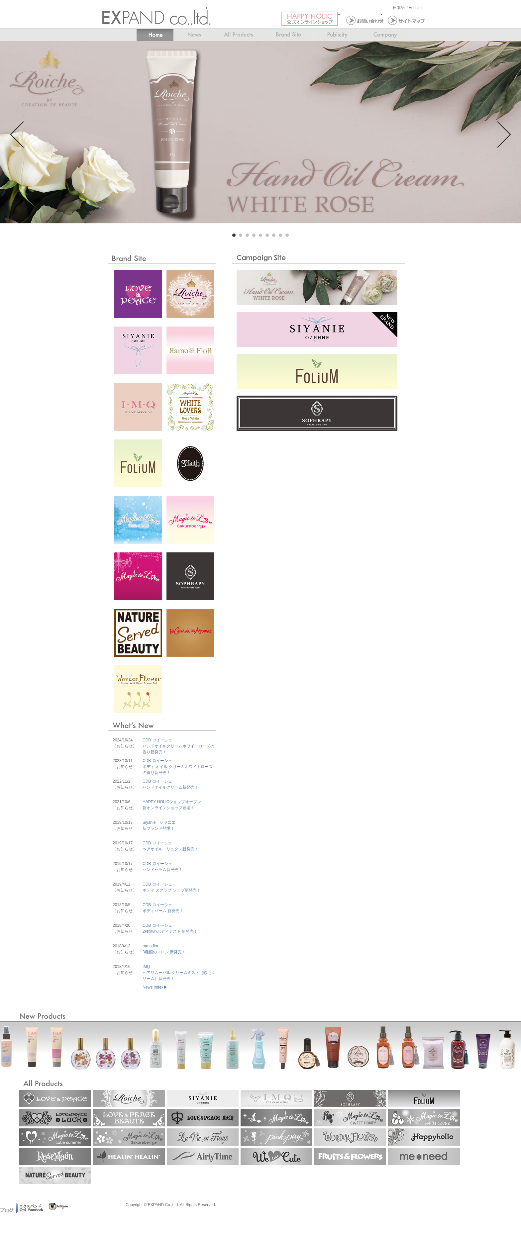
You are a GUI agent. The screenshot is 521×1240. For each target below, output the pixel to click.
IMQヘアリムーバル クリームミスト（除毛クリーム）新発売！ (179, 972)
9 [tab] (287, 235)
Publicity (337, 35)
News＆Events (193, 35)
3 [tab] (247, 235)
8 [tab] (280, 235)
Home (151, 35)
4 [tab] (254, 235)
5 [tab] (260, 235)
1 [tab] (234, 235)
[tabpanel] (260, 132)
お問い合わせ (364, 20)
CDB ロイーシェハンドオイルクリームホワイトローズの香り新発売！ (178, 746)
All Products (238, 35)
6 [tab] (267, 235)
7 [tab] (273, 235)
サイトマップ (406, 20)
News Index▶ (155, 987)
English (415, 7)
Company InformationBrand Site (389, 35)
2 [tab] (240, 235)
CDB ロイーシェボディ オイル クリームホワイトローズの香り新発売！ (178, 766)
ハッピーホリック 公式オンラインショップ (312, 20)
